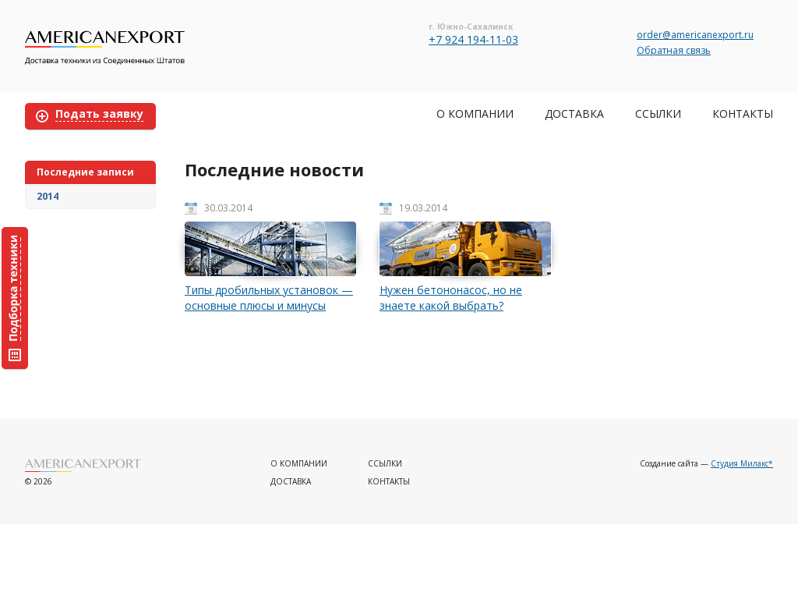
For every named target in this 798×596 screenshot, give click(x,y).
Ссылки (658, 113)
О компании (475, 113)
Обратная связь (674, 50)
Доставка (574, 113)
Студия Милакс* (742, 463)
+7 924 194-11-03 (473, 39)
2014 (47, 196)
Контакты (742, 113)
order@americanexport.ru (695, 34)
